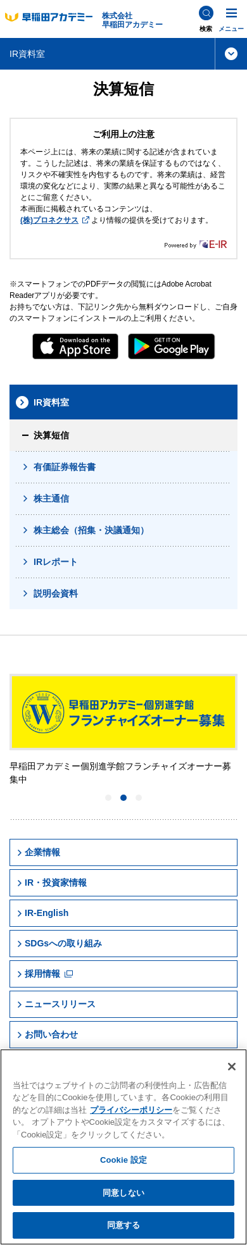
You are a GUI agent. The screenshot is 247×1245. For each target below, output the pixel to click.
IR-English (42, 913)
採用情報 (44, 974)
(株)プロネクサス (54, 220)
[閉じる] (232, 1067)
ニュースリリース (56, 1004)
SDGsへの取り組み (59, 943)
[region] (123, 1147)
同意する (124, 1225)
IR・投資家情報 (51, 882)
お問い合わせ (47, 1034)
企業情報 (38, 852)
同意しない (123, 1193)
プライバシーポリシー (131, 1110)
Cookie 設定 (123, 1160)
